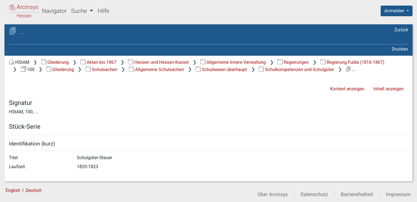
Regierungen (292, 62)
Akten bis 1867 (99, 62)
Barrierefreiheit (357, 194)
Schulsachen (101, 69)
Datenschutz (314, 194)
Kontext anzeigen (347, 88)
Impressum (398, 194)
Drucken (400, 49)
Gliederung (55, 62)
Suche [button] (79, 11)
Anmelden (395, 10)
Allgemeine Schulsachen (156, 69)
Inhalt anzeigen (388, 88)
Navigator (54, 11)
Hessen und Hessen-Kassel (158, 62)
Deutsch (34, 190)
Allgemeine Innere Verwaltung (233, 62)
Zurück (401, 29)
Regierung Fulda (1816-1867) (353, 62)
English (13, 190)
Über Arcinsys (273, 194)
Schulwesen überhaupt (221, 69)
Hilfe (103, 11)
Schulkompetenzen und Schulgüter (296, 69)
